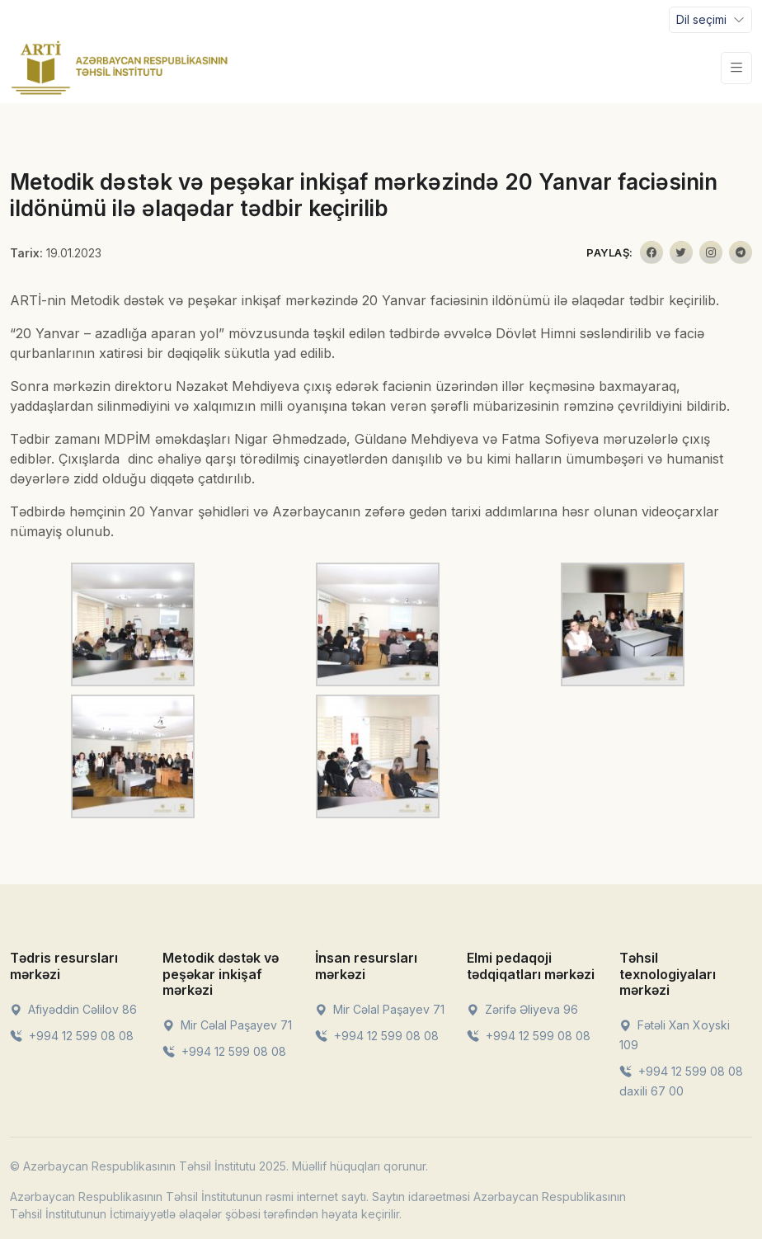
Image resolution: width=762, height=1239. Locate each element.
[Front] (119, 68)
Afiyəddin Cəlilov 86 (73, 1009)
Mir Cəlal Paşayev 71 (227, 1025)
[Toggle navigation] (710, 20)
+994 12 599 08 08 (72, 1036)
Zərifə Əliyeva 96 (522, 1009)
